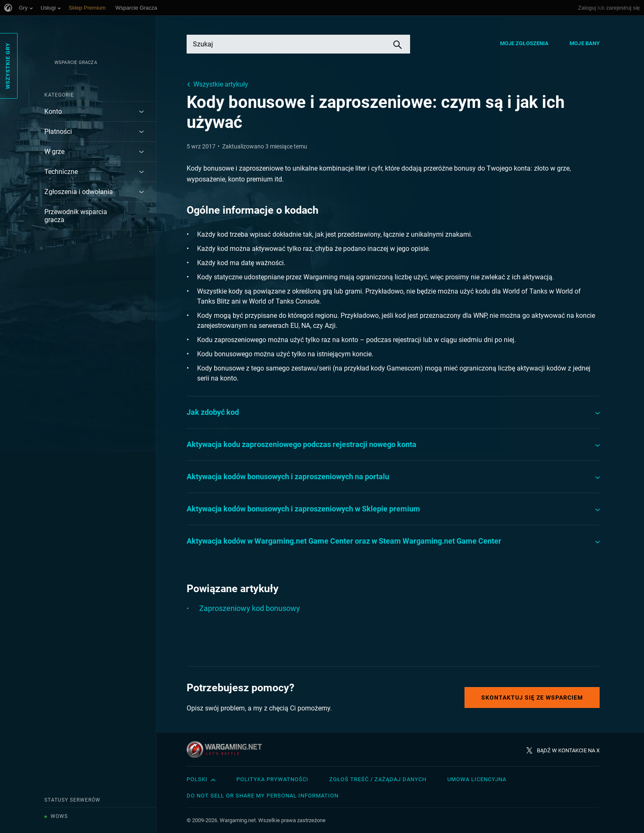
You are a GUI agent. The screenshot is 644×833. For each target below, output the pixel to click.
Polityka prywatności (272, 779)
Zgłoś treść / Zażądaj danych (377, 779)
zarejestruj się (623, 8)
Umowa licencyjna (476, 779)
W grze (54, 152)
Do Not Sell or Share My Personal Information (263, 795)
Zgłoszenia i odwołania (78, 192)
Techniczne (61, 172)
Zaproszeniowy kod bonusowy (249, 608)
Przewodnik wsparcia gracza (75, 216)
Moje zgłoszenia (524, 43)
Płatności (58, 131)
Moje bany (585, 43)
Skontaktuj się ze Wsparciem (532, 697)
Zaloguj (587, 8)
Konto (53, 111)
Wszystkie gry (8, 66)
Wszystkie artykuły (220, 84)
